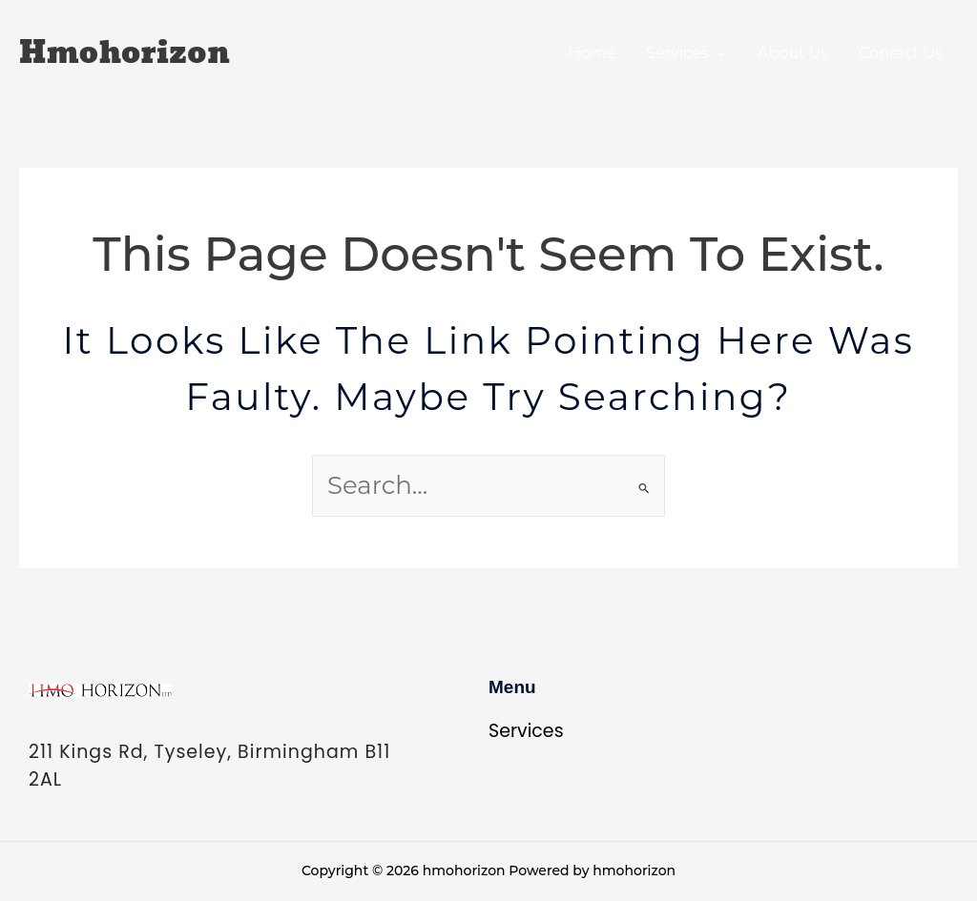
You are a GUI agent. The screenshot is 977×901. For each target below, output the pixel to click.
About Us (793, 53)
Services (686, 53)
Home (591, 53)
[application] (717, 53)
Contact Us (901, 53)
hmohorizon (124, 53)
